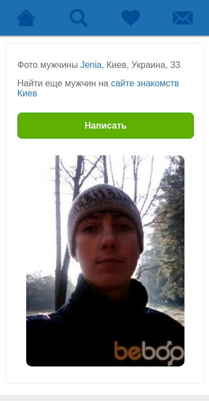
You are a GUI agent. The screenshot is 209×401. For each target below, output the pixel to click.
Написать (106, 125)
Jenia (90, 65)
